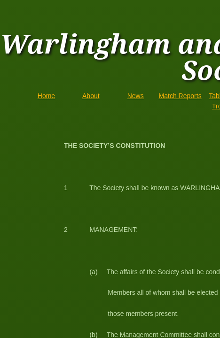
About (91, 96)
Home (46, 96)
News (135, 96)
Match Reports (180, 96)
